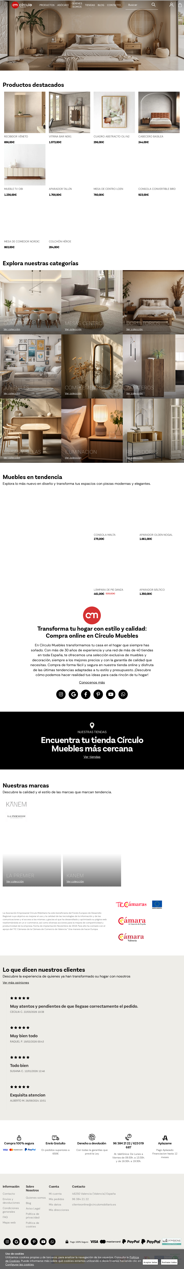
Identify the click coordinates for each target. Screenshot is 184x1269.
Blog (98, 8)
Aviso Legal (33, 1208)
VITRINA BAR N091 (60, 136)
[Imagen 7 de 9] (30, 433)
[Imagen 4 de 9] (30, 368)
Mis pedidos (56, 1199)
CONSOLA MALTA (105, 537)
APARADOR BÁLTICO (152, 592)
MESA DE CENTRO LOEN (108, 189)
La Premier (20, 878)
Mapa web (9, 1222)
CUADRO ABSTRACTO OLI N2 (112, 136)
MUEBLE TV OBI (13, 189)
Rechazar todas (169, 1262)
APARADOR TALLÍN (60, 189)
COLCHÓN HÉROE (60, 242)
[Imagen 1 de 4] (92, 35)
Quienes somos (36, 1197)
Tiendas (87, 8)
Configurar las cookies (19, 1264)
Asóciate (60, 8)
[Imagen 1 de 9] (30, 304)
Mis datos (55, 1204)
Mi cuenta (55, 1194)
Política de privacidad (32, 1215)
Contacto (111, 8)
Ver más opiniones (17, 985)
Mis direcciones (59, 1210)
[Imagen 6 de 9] (153, 368)
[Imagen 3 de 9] (153, 304)
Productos (44, 8)
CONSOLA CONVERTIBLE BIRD (157, 189)
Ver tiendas (92, 760)
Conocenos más (92, 684)
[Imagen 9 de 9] (153, 433)
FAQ (5, 1217)
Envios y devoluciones (11, 1201)
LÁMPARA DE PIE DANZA (108, 592)
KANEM (75, 878)
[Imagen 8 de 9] (92, 433)
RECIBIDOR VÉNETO (16, 136)
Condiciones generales (11, 1210)
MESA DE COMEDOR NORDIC (22, 242)
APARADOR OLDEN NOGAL (156, 537)
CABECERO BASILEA (150, 136)
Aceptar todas (150, 1262)
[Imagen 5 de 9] (92, 368)
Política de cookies (32, 1224)
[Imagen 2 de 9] (92, 304)
